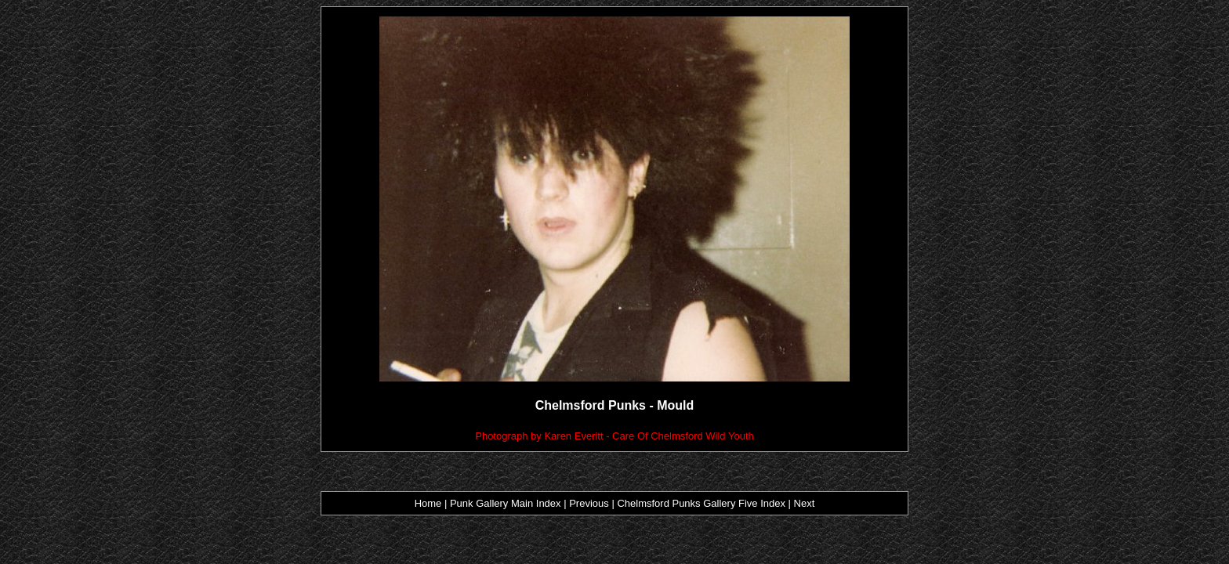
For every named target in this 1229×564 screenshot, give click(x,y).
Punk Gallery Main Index (505, 503)
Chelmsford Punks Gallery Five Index (701, 503)
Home (428, 503)
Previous (590, 503)
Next (804, 503)
